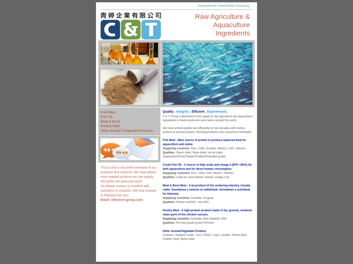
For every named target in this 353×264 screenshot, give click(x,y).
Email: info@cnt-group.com (122, 200)
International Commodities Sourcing (223, 5)
